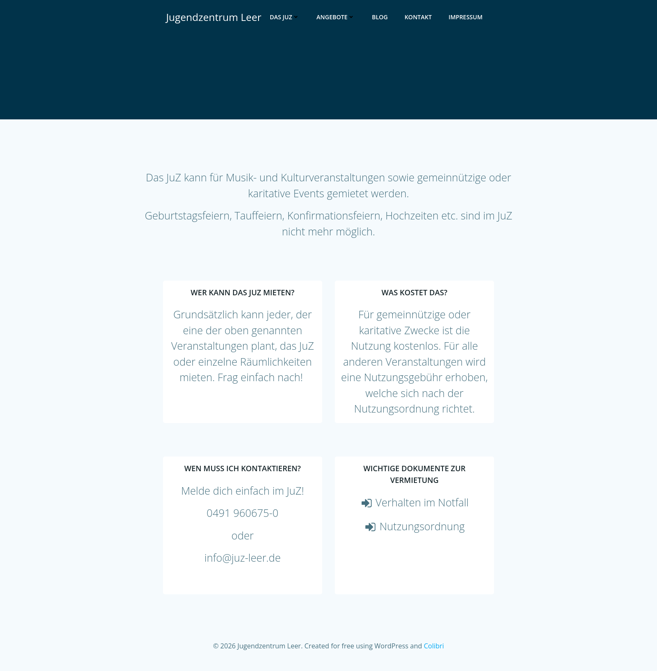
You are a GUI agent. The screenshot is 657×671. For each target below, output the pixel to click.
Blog (380, 17)
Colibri (434, 645)
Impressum (465, 17)
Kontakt (418, 17)
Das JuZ (285, 17)
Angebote (335, 17)
